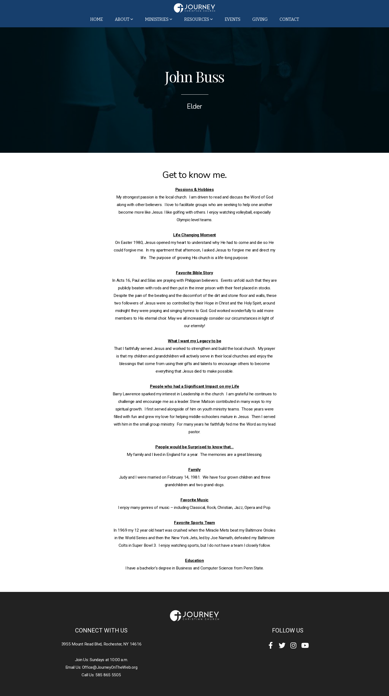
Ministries (158, 19)
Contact (289, 19)
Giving (260, 19)
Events (232, 19)
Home (96, 19)
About (124, 19)
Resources (198, 19)
